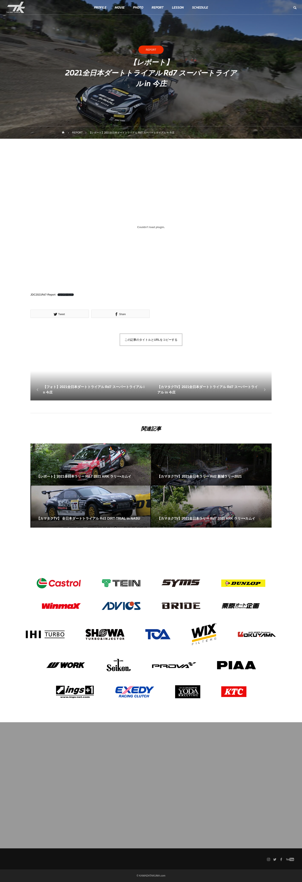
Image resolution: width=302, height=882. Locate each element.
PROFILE (100, 7)
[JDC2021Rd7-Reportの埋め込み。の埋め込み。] (151, 227)
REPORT (158, 7)
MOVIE (120, 7)
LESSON (178, 7)
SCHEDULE (200, 7)
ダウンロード (65, 294)
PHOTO (138, 7)
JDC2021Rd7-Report (43, 294)
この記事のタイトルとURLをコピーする (151, 339)
